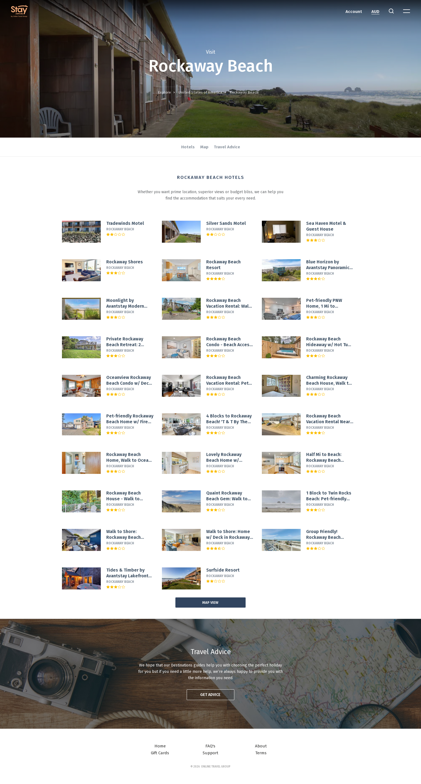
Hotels (188, 146)
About (261, 746)
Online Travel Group (215, 766)
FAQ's (210, 746)
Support (210, 752)
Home (160, 746)
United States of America (200, 92)
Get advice (210, 694)
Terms (261, 752)
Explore (164, 92)
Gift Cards (160, 752)
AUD (375, 11)
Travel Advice (227, 146)
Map (204, 146)
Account (354, 11)
